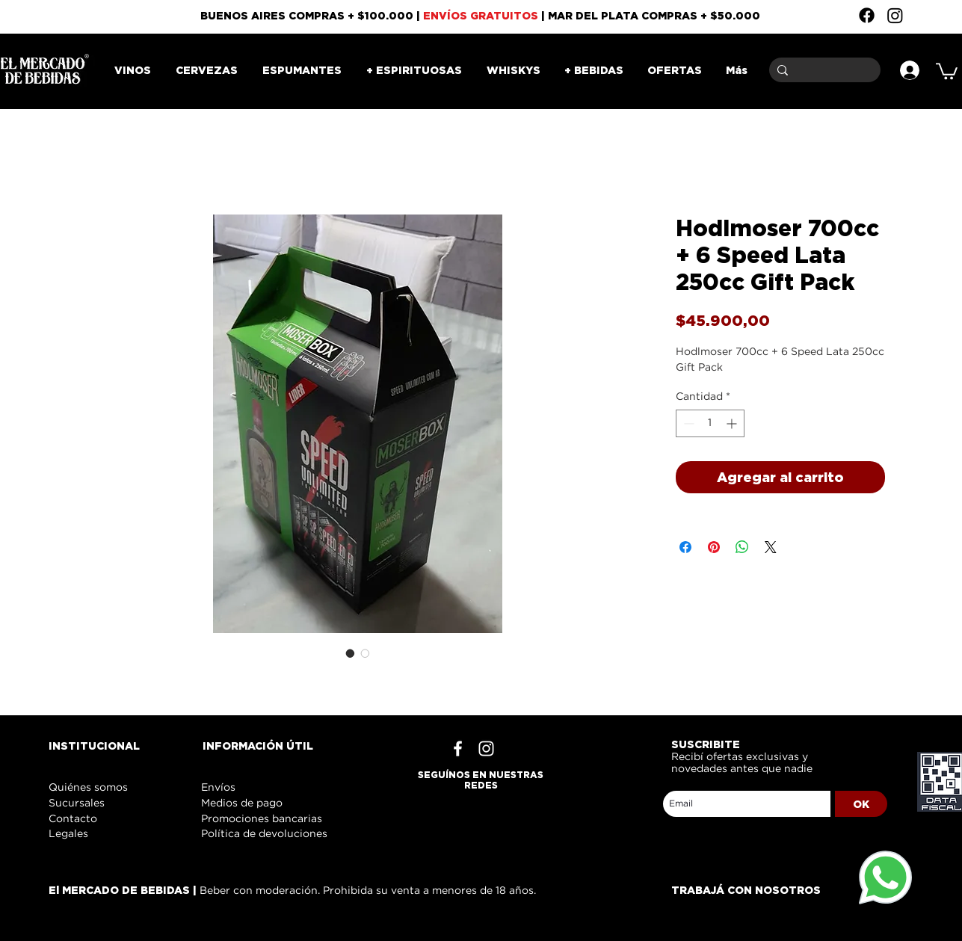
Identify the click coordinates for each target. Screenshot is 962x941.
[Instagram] (895, 15)
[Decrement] (687, 423)
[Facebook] (867, 15)
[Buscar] (822, 70)
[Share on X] (771, 547)
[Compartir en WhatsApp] (742, 547)
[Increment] (733, 423)
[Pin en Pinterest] (714, 547)
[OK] (861, 804)
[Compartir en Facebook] (685, 547)
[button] (947, 70)
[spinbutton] (710, 423)
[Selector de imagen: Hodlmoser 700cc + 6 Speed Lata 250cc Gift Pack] (350, 653)
